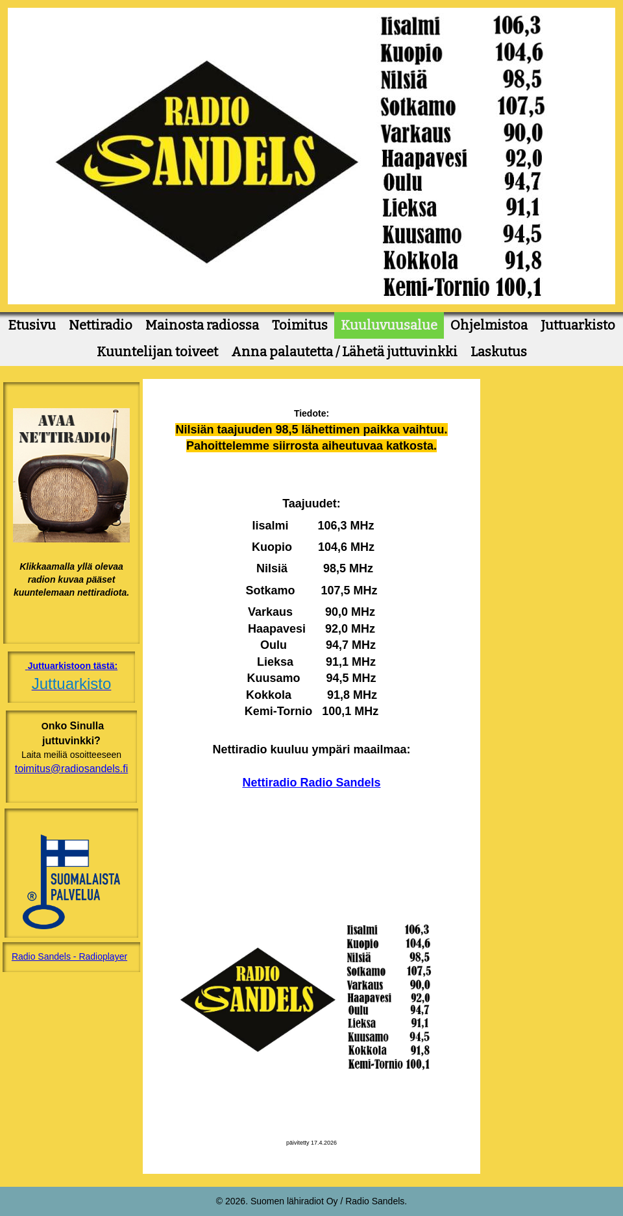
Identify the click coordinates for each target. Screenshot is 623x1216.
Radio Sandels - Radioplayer (69, 956)
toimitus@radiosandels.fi (71, 768)
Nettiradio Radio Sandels (311, 782)
